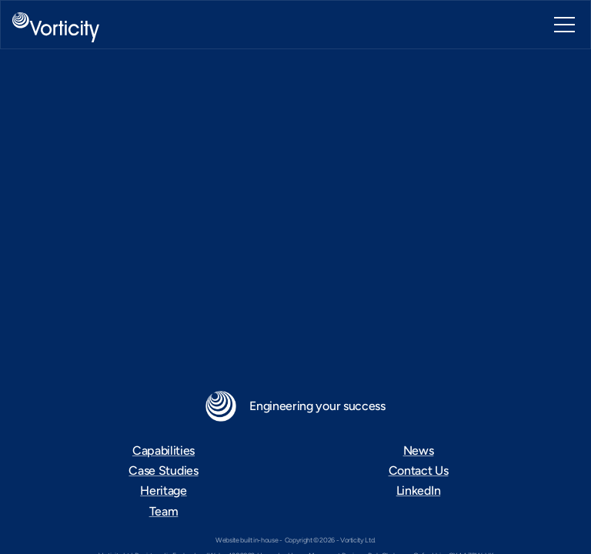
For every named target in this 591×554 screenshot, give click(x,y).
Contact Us (419, 470)
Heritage (163, 490)
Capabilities (163, 450)
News (418, 450)
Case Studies (163, 470)
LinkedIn (418, 490)
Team (164, 511)
